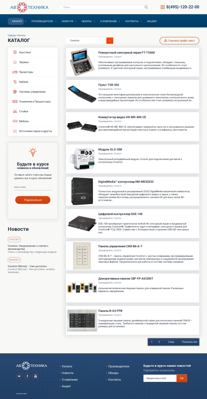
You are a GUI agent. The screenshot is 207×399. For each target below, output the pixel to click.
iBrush (25, 393)
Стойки (20, 112)
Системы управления (29, 93)
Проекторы (23, 73)
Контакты (129, 21)
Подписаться (33, 201)
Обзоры (84, 21)
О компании (105, 21)
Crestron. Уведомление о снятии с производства (28, 249)
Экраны (21, 63)
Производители (40, 21)
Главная (12, 36)
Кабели (20, 83)
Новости (65, 21)
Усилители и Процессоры (32, 102)
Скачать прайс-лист (179, 41)
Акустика (22, 53)
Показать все (189, 343)
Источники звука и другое (32, 132)
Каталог (15, 21)
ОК (182, 378)
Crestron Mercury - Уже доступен (27, 267)
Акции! (148, 21)
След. (171, 343)
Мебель (21, 122)
